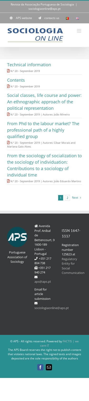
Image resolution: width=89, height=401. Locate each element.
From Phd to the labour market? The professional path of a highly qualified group (43, 130)
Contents (16, 80)
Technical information (29, 64)
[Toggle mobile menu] (79, 30)
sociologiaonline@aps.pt (44, 9)
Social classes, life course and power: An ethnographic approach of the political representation (44, 101)
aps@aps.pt (42, 281)
